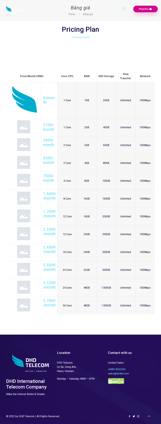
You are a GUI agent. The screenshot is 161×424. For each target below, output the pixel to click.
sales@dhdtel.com (118, 373)
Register (145, 9)
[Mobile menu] (124, 9)
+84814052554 (116, 369)
